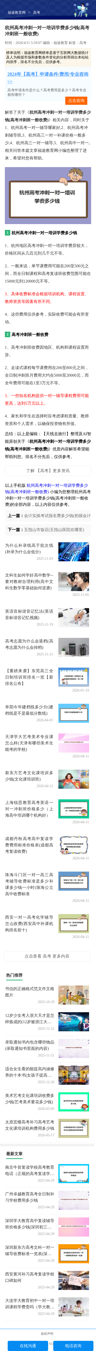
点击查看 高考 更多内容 (47, 956)
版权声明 (47, 1333)
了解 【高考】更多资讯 (48, 470)
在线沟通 (28, 1346)
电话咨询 (73, 1346)
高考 (36, 12)
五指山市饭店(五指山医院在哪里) (54, 529)
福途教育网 (17, 12)
